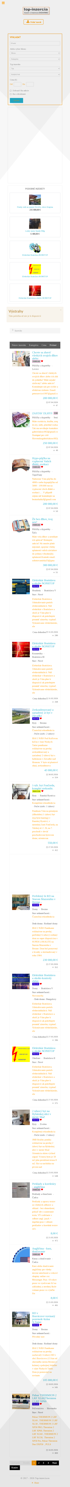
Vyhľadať (16, 100)
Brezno (43, 723)
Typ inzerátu (15, 64)
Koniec (14, 1467)
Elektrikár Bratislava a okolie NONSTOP (43, 582)
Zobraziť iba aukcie (21, 90)
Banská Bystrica (47, 795)
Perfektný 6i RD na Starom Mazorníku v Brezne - (44, 899)
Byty (34, 723)
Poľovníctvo (38, 1408)
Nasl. (54, 1463)
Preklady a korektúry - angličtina (44, 1185)
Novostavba (37, 995)
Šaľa (34, 532)
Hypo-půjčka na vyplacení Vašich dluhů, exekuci (41, 461)
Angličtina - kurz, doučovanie (42, 1250)
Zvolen (43, 1124)
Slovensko (52, 1408)
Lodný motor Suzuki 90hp (35, 231)
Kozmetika (37, 653)
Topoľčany (37, 475)
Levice (35, 369)
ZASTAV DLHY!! (42, 413)
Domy (35, 909)
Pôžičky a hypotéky (41, 365)
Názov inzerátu (19, 345)
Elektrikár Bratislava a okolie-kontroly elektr (43, 978)
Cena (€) (13, 80)
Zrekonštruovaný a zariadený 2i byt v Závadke (43, 712)
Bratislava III (38, 657)
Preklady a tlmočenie (42, 1194)
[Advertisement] (35, 144)
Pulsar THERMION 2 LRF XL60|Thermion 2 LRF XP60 (44, 1398)
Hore (35, 1483)
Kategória (34, 345)
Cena (44, 345)
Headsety (36, 590)
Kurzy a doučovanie (41, 1258)
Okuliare (36, 1058)
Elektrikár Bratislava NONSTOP (35, 255)
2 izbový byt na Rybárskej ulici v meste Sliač (41, 1114)
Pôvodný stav (38, 1336)
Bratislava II (49, 1058)
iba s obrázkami (19, 94)
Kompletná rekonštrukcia (43, 803)
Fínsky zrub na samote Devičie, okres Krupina (35, 207)
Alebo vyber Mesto (18, 49)
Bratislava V (50, 590)
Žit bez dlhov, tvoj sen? (42, 521)
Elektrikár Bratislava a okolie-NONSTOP (35, 298)
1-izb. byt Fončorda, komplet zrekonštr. (43, 787)
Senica (57, 417)
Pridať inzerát (33, 21)
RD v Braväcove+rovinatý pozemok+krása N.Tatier (43, 1318)
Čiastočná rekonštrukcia (43, 730)
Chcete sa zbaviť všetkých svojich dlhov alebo (45, 355)
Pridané (53, 345)
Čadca (35, 1197)
